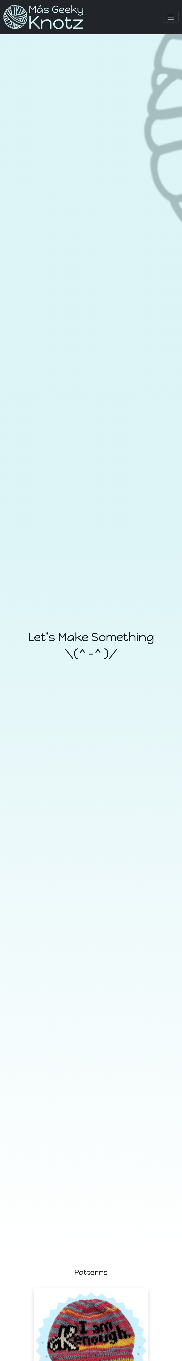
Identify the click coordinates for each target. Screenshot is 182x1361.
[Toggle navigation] (171, 17)
